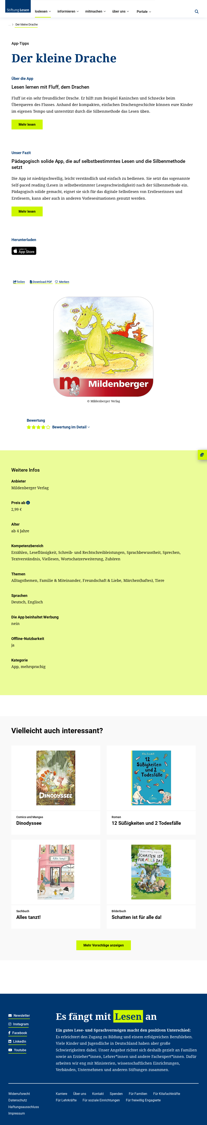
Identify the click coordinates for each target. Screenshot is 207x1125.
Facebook (17, 1033)
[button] (27, 124)
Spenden (116, 1094)
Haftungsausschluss (23, 1107)
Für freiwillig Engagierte (143, 1100)
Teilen (19, 281)
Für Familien (138, 1094)
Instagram (18, 1024)
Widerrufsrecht (19, 1094)
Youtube (17, 1050)
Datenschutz (17, 1100)
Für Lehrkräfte (66, 1100)
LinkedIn (17, 1041)
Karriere (61, 1094)
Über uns (79, 1094)
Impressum (16, 1113)
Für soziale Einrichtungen (101, 1100)
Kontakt (98, 1094)
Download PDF (41, 281)
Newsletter (19, 1016)
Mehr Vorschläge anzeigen (103, 945)
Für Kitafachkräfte (166, 1094)
